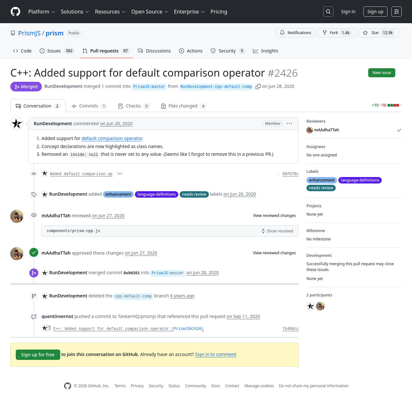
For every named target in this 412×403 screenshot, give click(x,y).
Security (156, 386)
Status (174, 386)
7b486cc (291, 329)
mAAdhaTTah (56, 215)
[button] (258, 86)
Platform (42, 11)
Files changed (184, 106)
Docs (215, 386)
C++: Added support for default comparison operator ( (113, 329)
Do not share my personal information (314, 386)
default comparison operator (112, 138)
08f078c (291, 174)
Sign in (348, 11)
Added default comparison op (81, 174)
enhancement (118, 194)
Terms (120, 386)
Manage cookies (259, 386)
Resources (110, 11)
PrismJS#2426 (187, 329)
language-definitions (156, 194)
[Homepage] (15, 11)
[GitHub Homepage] (67, 386)
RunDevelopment (63, 86)
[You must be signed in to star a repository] (379, 32)
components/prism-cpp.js (73, 231)
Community (195, 386)
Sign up (375, 11)
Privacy (137, 386)
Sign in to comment (215, 354)
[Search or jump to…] (328, 11)
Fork (337, 33)
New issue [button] (381, 72)
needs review (194, 194)
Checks (134, 106)
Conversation (38, 106)
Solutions (75, 11)
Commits (89, 106)
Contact (232, 386)
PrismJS (29, 33)
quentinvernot (57, 316)
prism (55, 33)
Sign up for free (38, 354)
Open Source (150, 11)
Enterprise (189, 11)
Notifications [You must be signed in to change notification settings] (295, 32)
